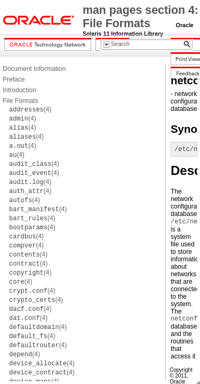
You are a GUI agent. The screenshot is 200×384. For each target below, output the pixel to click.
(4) (30, 109)
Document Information (34, 69)
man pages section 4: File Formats (140, 17)
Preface (14, 79)
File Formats (20, 101)
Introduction (19, 90)
